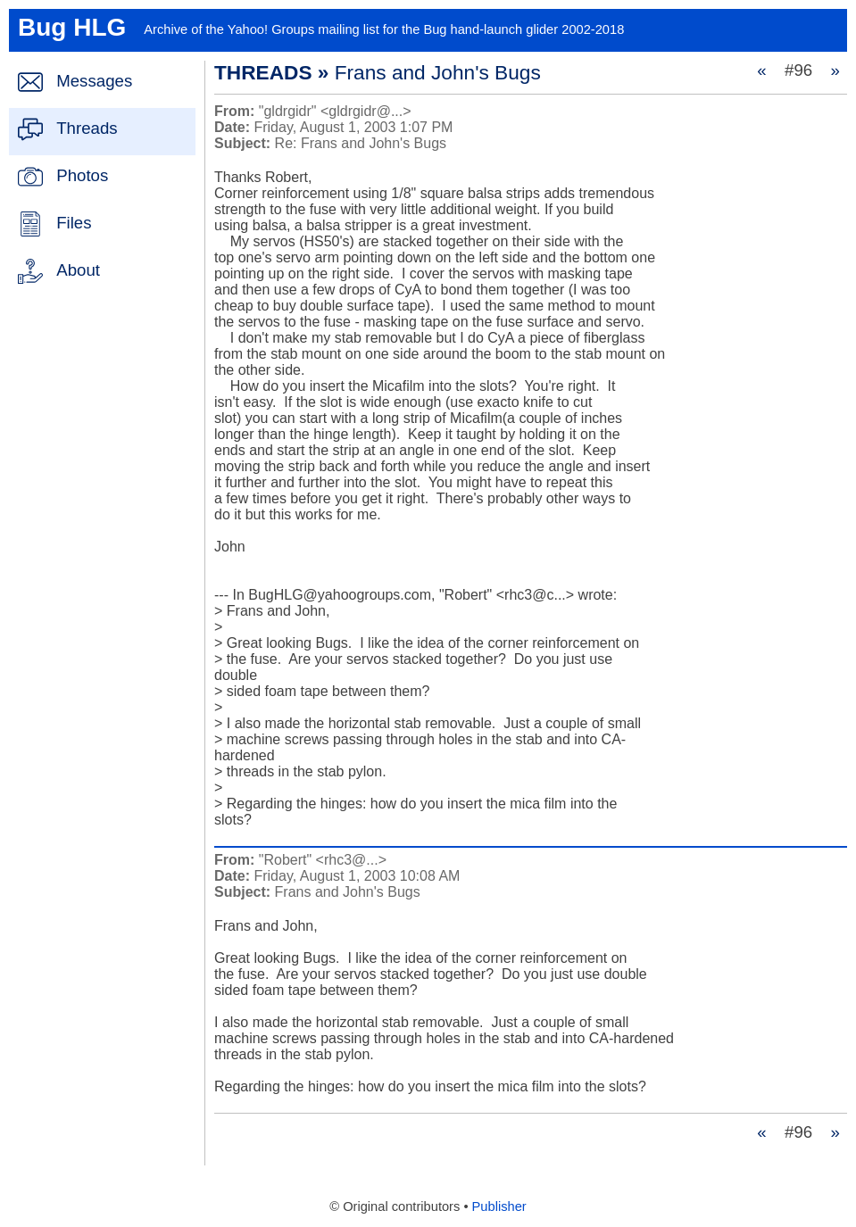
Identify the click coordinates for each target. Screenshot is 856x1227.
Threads (86, 128)
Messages (94, 80)
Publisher (499, 1206)
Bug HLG (72, 27)
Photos (82, 175)
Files (73, 222)
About (78, 270)
